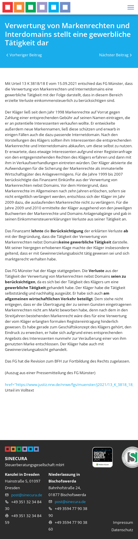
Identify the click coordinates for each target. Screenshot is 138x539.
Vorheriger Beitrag (26, 54)
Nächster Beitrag (113, 54)
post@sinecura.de (26, 494)
